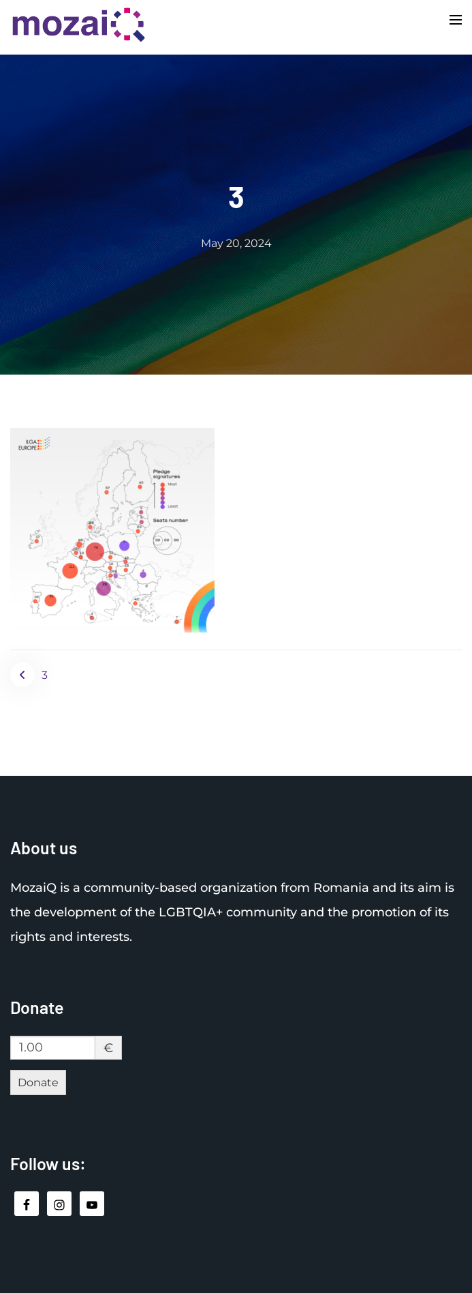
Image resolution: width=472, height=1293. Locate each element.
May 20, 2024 (236, 243)
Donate (38, 1082)
